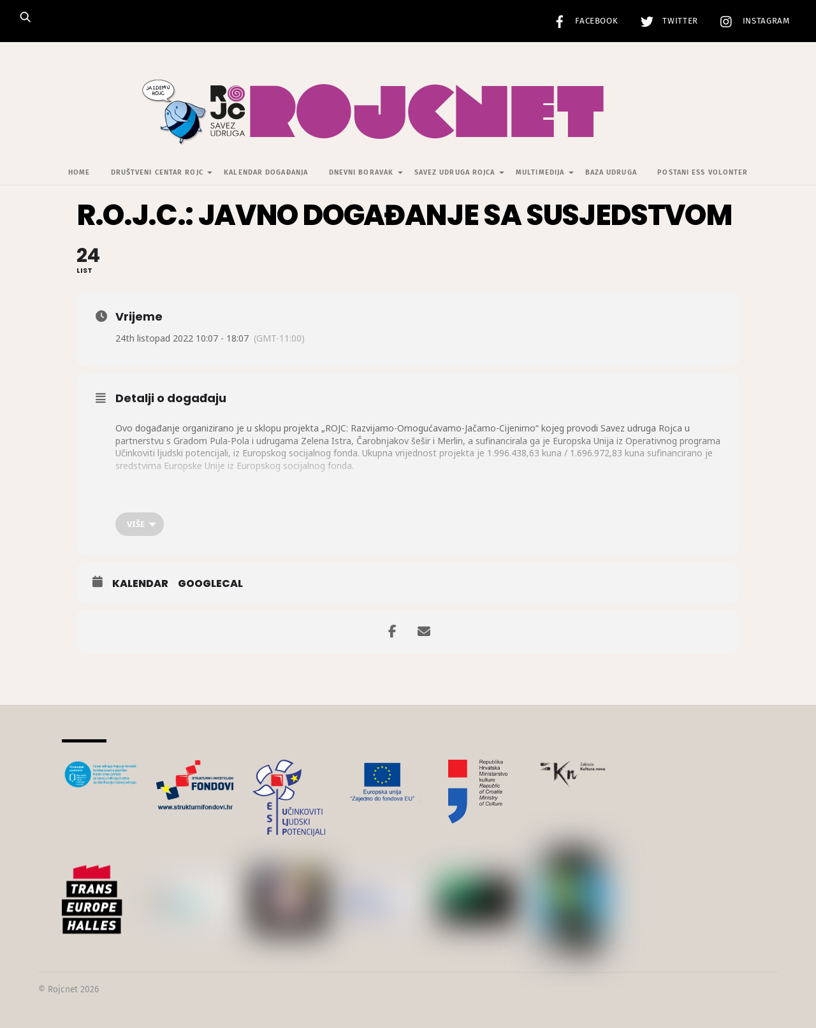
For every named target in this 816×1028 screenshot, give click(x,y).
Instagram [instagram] (752, 21)
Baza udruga (611, 172)
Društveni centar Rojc (157, 172)
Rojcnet (63, 989)
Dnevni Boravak (361, 172)
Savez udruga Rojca (454, 172)
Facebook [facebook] (582, 21)
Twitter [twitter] (666, 21)
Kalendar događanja (266, 172)
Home (79, 172)
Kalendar (140, 583)
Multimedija (540, 172)
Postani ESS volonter (702, 172)
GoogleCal (210, 583)
